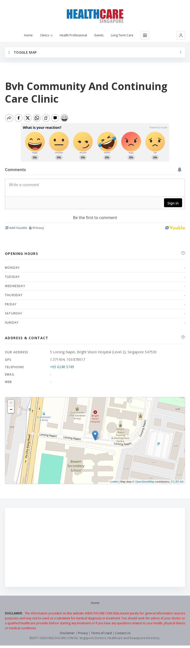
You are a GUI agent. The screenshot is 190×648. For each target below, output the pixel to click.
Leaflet (114, 481)
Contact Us (122, 633)
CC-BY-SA (177, 481)
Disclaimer (67, 633)
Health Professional (73, 35)
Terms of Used (101, 633)
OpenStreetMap (144, 481)
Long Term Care (122, 35)
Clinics (46, 35)
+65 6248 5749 (62, 366)
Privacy (83, 633)
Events (99, 35)
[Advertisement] (95, 547)
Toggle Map (23, 52)
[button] (181, 35)
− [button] (11, 410)
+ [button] (11, 403)
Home (28, 35)
